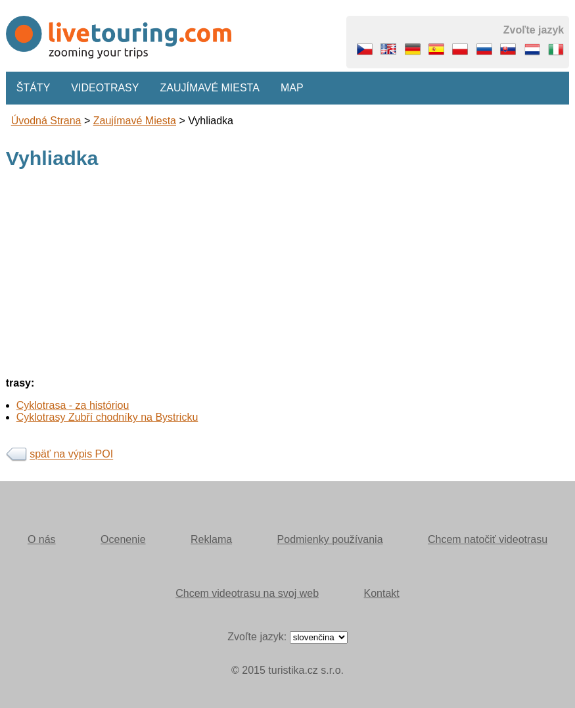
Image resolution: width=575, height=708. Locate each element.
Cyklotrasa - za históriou (72, 405)
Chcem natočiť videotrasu (487, 539)
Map (292, 87)
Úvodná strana (46, 120)
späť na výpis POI (71, 454)
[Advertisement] (288, 275)
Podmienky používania (330, 539)
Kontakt (382, 593)
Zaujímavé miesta (209, 87)
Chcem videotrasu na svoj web (247, 593)
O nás (42, 539)
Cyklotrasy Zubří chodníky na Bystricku (107, 417)
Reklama (211, 539)
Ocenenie (123, 539)
